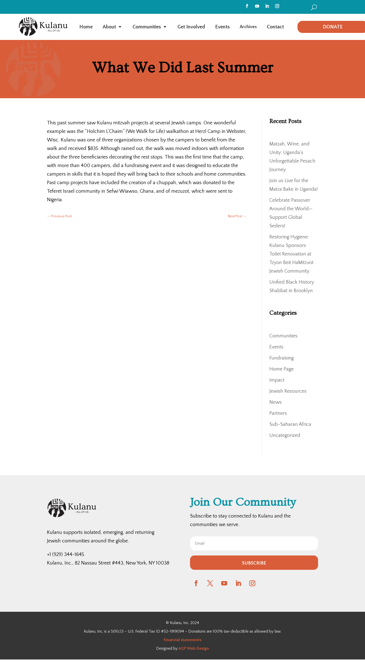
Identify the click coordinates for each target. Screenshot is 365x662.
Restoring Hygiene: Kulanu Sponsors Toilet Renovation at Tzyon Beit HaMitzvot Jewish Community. (291, 254)
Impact (276, 380)
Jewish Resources (288, 391)
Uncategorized (284, 435)
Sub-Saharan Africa (290, 424)
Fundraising (281, 358)
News (275, 402)
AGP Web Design (193, 648)
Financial (172, 640)
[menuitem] (314, 7)
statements (190, 640)
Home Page (281, 369)
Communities (283, 336)
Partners (278, 413)
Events (276, 347)
